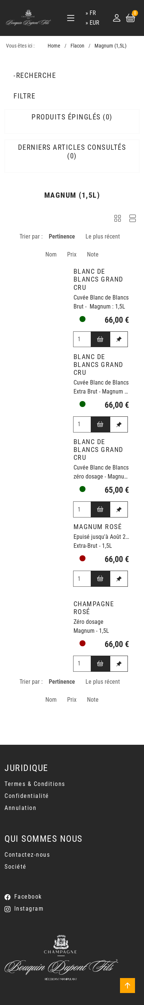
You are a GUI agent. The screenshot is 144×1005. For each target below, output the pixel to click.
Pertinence (62, 236)
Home (54, 46)
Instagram (29, 908)
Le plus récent (103, 236)
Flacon (77, 46)
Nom (51, 254)
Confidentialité (26, 795)
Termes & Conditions (34, 783)
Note (93, 254)
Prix (71, 254)
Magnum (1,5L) (110, 46)
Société (15, 866)
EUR (94, 22)
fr (93, 12)
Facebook (28, 896)
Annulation (20, 807)
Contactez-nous (27, 854)
